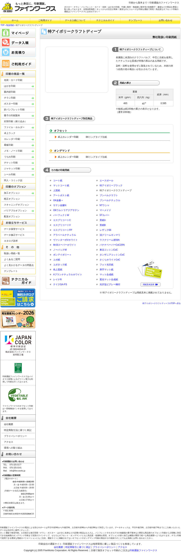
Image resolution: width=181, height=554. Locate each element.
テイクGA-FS (60, 284)
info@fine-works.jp (17, 471)
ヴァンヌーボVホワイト (65, 240)
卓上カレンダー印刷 (68, 137)
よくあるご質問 (12, 259)
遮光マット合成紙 (109, 279)
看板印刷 (8, 145)
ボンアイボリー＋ (62, 254)
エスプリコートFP (62, 230)
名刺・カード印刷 (13, 80)
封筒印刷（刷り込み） (15, 121)
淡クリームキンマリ (110, 235)
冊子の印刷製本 (12, 115)
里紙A (103, 220)
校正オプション (12, 198)
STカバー (104, 215)
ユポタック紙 (60, 264)
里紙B (103, 225)
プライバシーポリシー (15, 436)
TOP (2, 25)
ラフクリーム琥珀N (110, 240)
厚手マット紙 (106, 269)
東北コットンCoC (109, 249)
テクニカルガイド (105, 20)
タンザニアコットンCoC (112, 254)
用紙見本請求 (148, 284)
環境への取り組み (13, 448)
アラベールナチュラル (64, 235)
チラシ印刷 (9, 97)
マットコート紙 (61, 185)
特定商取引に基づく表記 (77, 547)
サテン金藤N (59, 205)
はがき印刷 (9, 86)
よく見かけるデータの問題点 (19, 265)
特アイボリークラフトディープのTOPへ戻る (162, 303)
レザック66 (105, 230)
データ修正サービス (14, 235)
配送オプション (12, 216)
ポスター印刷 (11, 103)
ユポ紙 (56, 259)
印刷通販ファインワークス (143, 550)
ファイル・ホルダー (14, 127)
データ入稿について (75, 20)
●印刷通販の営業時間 (11, 475)
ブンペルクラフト (109, 195)
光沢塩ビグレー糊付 (110, 284)
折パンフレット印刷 (14, 109)
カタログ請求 (11, 241)
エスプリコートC (62, 220)
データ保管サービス (14, 229)
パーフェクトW (61, 215)
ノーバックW (60, 249)
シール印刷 (9, 174)
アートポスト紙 (61, 195)
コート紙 (57, 180)
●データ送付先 (8, 507)
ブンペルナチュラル (110, 200)
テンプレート (135, 20)
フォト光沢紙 (106, 264)
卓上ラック (9, 133)
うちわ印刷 (9, 156)
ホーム (15, 20)
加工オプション (12, 193)
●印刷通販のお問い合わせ (13, 461)
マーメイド (105, 210)
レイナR (57, 279)
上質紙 (56, 190)
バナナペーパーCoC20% (112, 245)
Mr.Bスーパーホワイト (64, 245)
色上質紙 (57, 269)
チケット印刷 (11, 162)
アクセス (8, 442)
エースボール (106, 180)
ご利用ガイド (45, 20)
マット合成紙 (106, 274)
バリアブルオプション (15, 210)
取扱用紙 (10, 25)
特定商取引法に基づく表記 (17, 430)
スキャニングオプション (16, 204)
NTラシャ (105, 205)
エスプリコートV (62, 225)
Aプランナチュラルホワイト (67, 274)
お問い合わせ (165, 20)
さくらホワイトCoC (110, 259)
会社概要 (8, 424)
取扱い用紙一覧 (12, 253)
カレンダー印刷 (12, 139)
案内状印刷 (9, 92)
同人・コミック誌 (13, 180)
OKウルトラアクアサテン (66, 210)
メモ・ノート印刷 (13, 151)
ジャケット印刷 (12, 168)
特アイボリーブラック (111, 185)
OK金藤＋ (58, 200)
